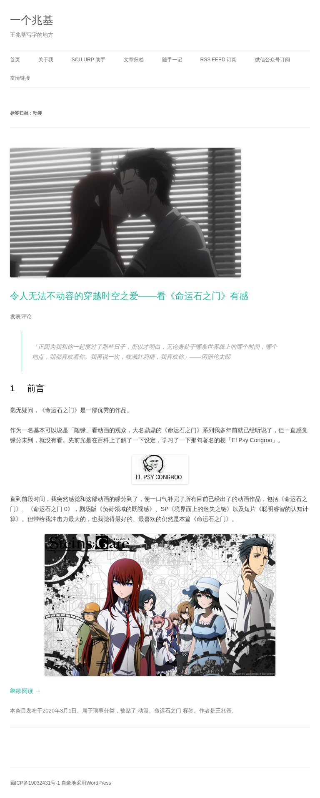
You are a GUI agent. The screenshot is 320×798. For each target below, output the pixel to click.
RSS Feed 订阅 (218, 60)
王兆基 (223, 710)
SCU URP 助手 (88, 60)
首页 (15, 60)
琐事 (98, 710)
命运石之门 (167, 710)
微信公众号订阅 (272, 60)
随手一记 (172, 60)
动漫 (143, 710)
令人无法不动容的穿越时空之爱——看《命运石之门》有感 (129, 296)
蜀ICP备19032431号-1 (35, 783)
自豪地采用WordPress (86, 783)
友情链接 (20, 78)
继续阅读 (25, 690)
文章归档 (134, 60)
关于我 (45, 60)
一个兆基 (31, 20)
